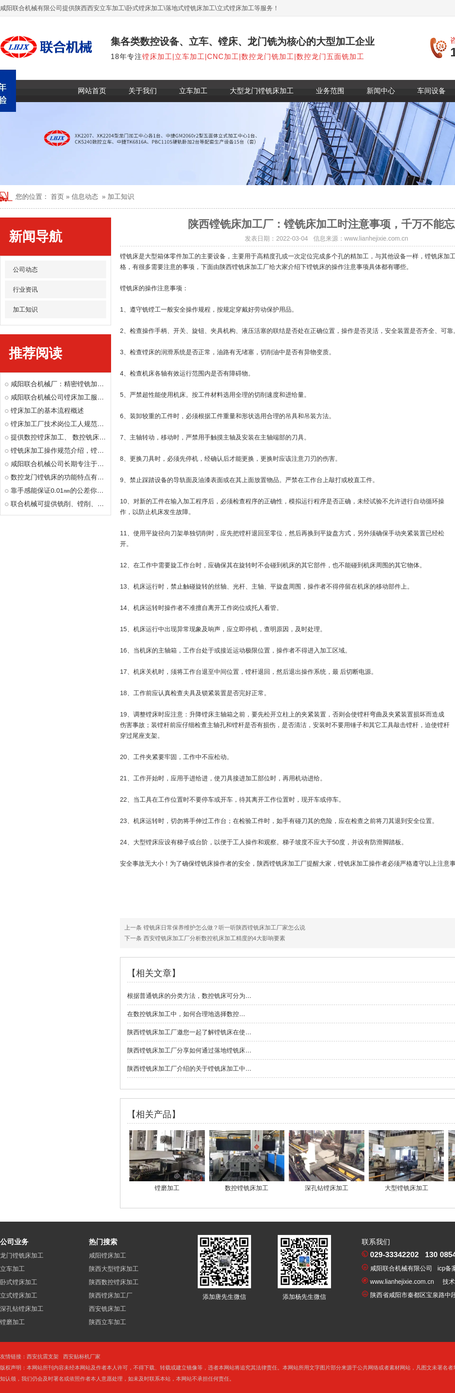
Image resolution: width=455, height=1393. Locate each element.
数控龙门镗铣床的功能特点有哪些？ (64, 477)
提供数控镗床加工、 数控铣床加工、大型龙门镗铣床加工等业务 (105, 437)
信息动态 (85, 196)
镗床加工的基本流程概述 (47, 410)
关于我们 (142, 91)
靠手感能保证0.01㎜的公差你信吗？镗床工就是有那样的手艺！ (104, 490)
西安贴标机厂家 (81, 1356)
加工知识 (25, 309)
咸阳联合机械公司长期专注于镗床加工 (67, 463)
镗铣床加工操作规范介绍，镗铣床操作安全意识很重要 (91, 450)
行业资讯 (25, 289)
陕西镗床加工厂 (110, 1295)
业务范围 (330, 91)
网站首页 (92, 91)
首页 (57, 196)
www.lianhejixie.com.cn (376, 238)
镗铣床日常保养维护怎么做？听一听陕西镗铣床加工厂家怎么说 (223, 927)
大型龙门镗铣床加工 (262, 91)
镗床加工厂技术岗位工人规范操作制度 (67, 423)
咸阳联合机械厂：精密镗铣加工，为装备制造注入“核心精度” (99, 384)
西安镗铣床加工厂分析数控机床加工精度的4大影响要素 (213, 938)
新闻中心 (381, 91)
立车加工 (193, 91)
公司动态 (25, 269)
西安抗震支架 (43, 1356)
